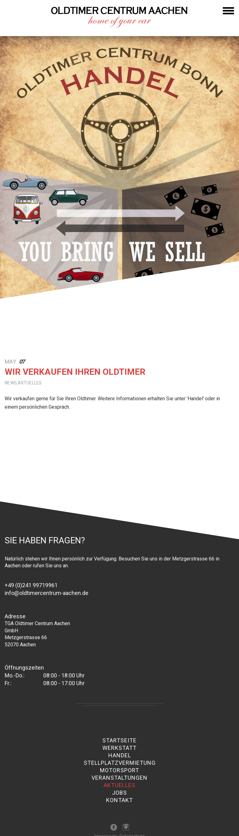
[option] (119, 181)
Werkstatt (119, 748)
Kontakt (119, 800)
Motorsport (119, 770)
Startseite (119, 740)
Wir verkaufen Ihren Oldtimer (75, 372)
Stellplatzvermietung (120, 763)
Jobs (119, 793)
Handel (119, 755)
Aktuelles (119, 785)
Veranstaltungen (119, 778)
